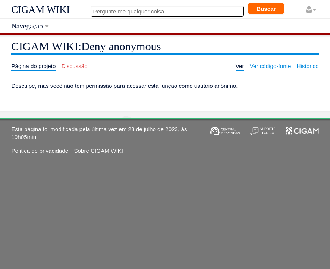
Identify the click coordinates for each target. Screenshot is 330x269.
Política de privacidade (39, 151)
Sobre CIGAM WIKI (98, 151)
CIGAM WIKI (40, 9)
